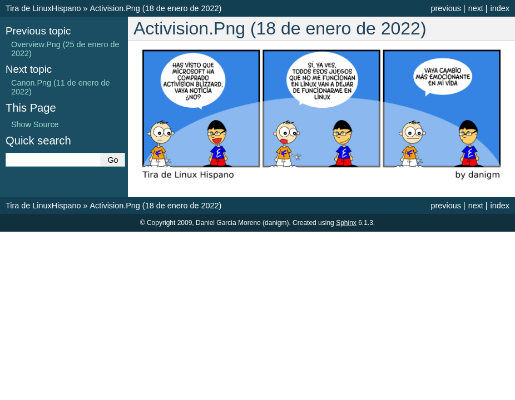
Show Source (35, 124)
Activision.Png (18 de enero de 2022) (155, 8)
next (475, 8)
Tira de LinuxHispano (43, 8)
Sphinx (346, 223)
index (500, 8)
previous (445, 8)
